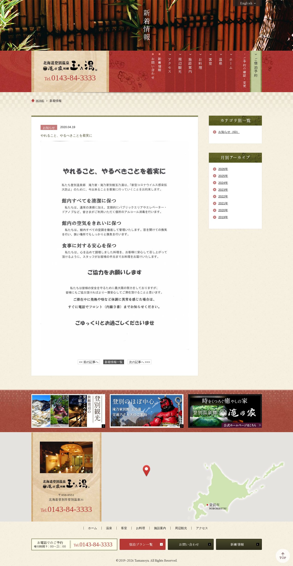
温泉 (109, 528)
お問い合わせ (189, 544)
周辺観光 (181, 528)
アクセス (202, 528)
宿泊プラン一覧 (141, 544)
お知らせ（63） (229, 132)
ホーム (92, 528)
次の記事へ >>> (139, 362)
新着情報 (237, 544)
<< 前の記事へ (88, 362)
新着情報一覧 (114, 362)
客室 (124, 528)
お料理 (140, 528)
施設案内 (160, 528)
